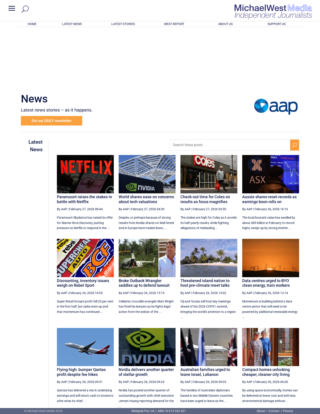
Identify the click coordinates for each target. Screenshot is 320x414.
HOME (32, 24)
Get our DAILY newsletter (52, 63)
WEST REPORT (174, 24)
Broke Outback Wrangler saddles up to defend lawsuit (144, 225)
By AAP (62, 151)
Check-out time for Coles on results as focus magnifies (205, 141)
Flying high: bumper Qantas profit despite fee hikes (81, 314)
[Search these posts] (229, 86)
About (261, 411)
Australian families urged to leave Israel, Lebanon (205, 314)
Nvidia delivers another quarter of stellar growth (146, 314)
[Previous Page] (196, 367)
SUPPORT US (277, 24)
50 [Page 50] (229, 367)
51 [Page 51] (240, 367)
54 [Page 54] (274, 367)
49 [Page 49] (218, 367)
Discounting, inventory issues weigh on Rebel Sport (83, 225)
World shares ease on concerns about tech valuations (146, 141)
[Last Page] (294, 367)
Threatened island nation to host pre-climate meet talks (205, 225)
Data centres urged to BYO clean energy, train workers (266, 225)
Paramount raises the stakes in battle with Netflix (84, 141)
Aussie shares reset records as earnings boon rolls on (269, 141)
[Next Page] (284, 367)
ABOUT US (225, 24)
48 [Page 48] (206, 367)
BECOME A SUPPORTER (297, 384)
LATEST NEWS (72, 24)
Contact (274, 411)
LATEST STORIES (123, 24)
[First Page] (186, 367)
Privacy (288, 411)
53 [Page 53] (262, 367)
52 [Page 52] (251, 367)
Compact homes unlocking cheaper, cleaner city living (266, 314)
